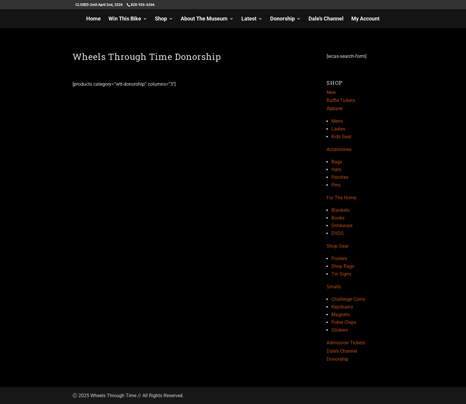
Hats (336, 169)
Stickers (339, 330)
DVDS (337, 233)
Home (93, 19)
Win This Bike (124, 19)
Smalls (334, 287)
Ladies (338, 129)
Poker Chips (343, 322)
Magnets (340, 314)
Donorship (282, 19)
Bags (336, 162)
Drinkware (341, 225)
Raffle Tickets (341, 100)
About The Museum (204, 19)
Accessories (339, 149)
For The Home (341, 198)
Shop (161, 19)
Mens (337, 121)
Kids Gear (341, 136)
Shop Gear (338, 246)
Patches (339, 177)
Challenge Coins (348, 299)
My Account (365, 19)
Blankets (340, 210)
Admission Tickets (346, 343)
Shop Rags (342, 266)
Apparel (335, 108)
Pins (336, 185)
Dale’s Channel (326, 19)
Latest (248, 19)
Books (337, 218)
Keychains (342, 307)
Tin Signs (341, 274)
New (331, 92)
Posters (339, 258)
